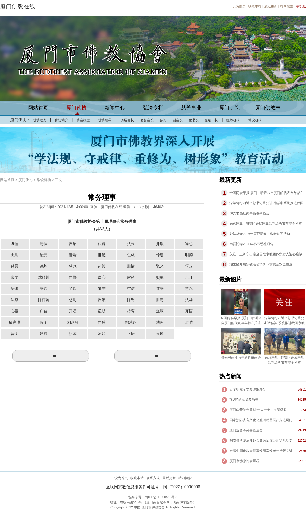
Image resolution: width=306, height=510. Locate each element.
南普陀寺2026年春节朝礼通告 (251, 244)
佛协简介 (61, 120)
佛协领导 (104, 120)
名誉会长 (147, 120)
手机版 (301, 6)
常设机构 (255, 120)
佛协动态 (39, 120)
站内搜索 (286, 6)
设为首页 (239, 6)
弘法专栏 (153, 108)
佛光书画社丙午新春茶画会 (249, 213)
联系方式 (153, 478)
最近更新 (270, 6)
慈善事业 (191, 108)
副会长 (178, 120)
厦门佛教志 (267, 108)
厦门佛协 (76, 108)
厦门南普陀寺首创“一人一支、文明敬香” (259, 410)
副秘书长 (211, 120)
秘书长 (194, 120)
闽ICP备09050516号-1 (161, 497)
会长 (163, 120)
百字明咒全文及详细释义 (248, 389)
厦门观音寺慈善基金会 (246, 430)
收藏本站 (254, 6)
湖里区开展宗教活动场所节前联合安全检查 (261, 264)
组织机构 (233, 120)
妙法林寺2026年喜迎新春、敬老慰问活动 (260, 234)
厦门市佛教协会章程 (244, 461)
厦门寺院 (229, 108)
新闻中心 (115, 108)
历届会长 (127, 120)
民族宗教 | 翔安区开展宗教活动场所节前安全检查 (266, 223)
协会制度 (83, 120)
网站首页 (38, 108)
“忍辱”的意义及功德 (244, 400)
